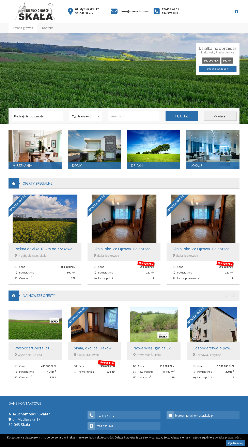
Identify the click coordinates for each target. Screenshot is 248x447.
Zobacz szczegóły (218, 68)
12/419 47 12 (170, 9)
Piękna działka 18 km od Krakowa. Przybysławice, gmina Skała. (68, 248)
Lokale (196, 165)
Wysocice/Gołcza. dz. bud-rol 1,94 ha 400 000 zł (55, 347)
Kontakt (47, 28)
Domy (77, 165)
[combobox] (133, 116)
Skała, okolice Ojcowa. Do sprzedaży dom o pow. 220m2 (142, 248)
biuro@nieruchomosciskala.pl (136, 11)
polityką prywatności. (228, 437)
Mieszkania (22, 165)
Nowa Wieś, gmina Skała (154, 347)
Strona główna (23, 28)
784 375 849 (170, 13)
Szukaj (181, 116)
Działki (137, 165)
